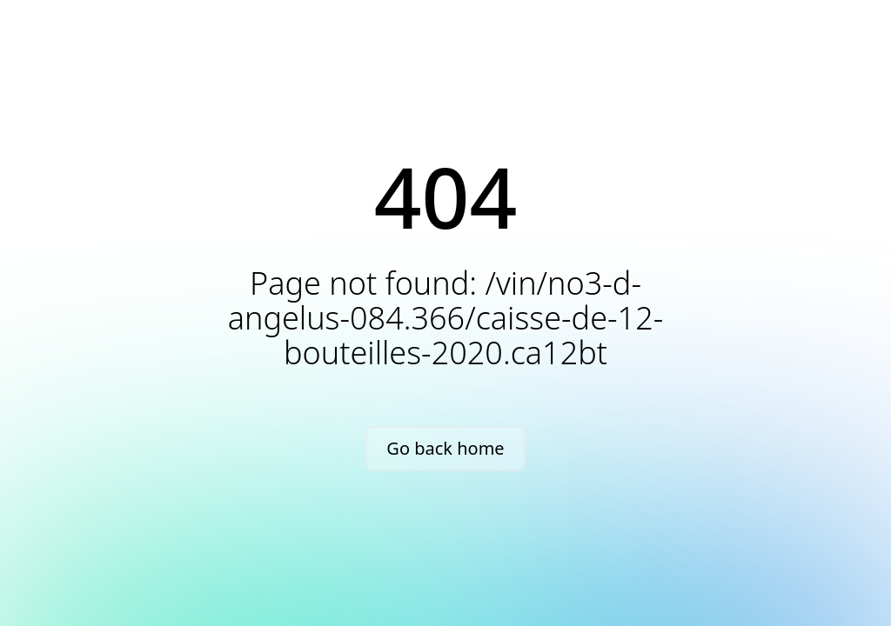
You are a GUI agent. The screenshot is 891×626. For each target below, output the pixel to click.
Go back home (445, 448)
